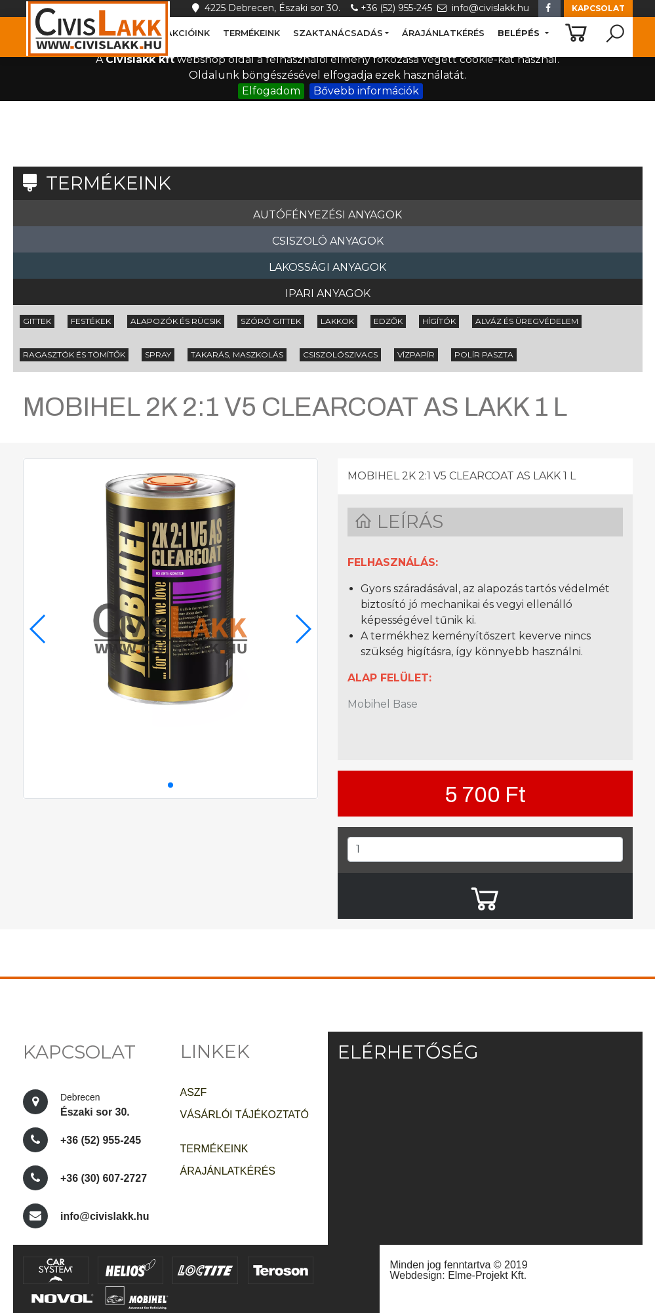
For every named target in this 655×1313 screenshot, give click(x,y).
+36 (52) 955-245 (394, 8)
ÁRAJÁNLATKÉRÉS (443, 33)
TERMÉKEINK (251, 33)
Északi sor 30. (96, 1103)
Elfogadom (271, 91)
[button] (598, 9)
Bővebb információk (366, 91)
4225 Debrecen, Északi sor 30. (270, 8)
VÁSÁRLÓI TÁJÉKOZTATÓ (244, 1114)
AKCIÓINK (188, 33)
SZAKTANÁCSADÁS (338, 33)
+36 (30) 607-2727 (103, 1178)
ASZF (193, 1092)
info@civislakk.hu (484, 8)
